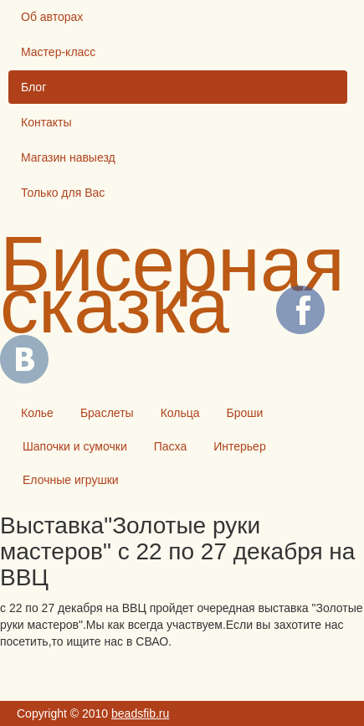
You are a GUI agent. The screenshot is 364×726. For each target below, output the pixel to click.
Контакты (46, 122)
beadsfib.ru (140, 713)
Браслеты (107, 413)
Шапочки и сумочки (75, 446)
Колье (37, 413)
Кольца (180, 413)
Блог (33, 87)
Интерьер (239, 446)
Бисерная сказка (172, 284)
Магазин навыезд (68, 157)
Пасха (170, 446)
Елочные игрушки (71, 480)
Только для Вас (63, 192)
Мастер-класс (58, 52)
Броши (245, 413)
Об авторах (52, 16)
